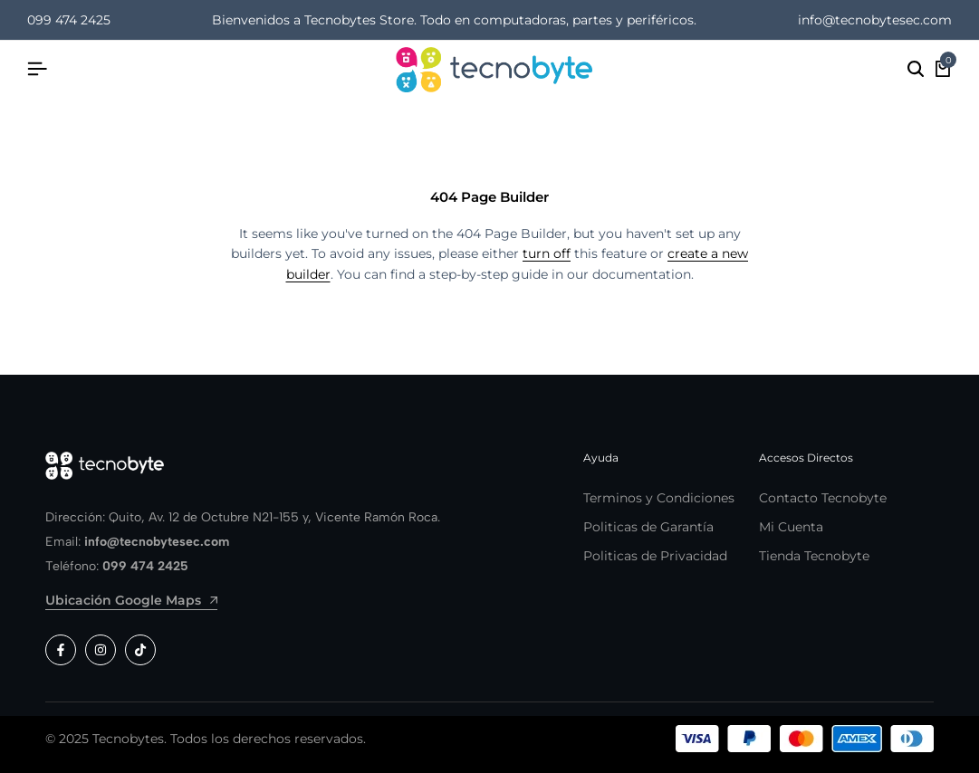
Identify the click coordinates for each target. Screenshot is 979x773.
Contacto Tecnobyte (823, 498)
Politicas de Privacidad (655, 556)
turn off (547, 253)
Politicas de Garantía (648, 527)
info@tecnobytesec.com (875, 20)
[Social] (60, 650)
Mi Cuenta (791, 527)
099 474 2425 (68, 20)
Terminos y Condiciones (658, 498)
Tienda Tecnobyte (814, 556)
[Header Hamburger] (37, 69)
